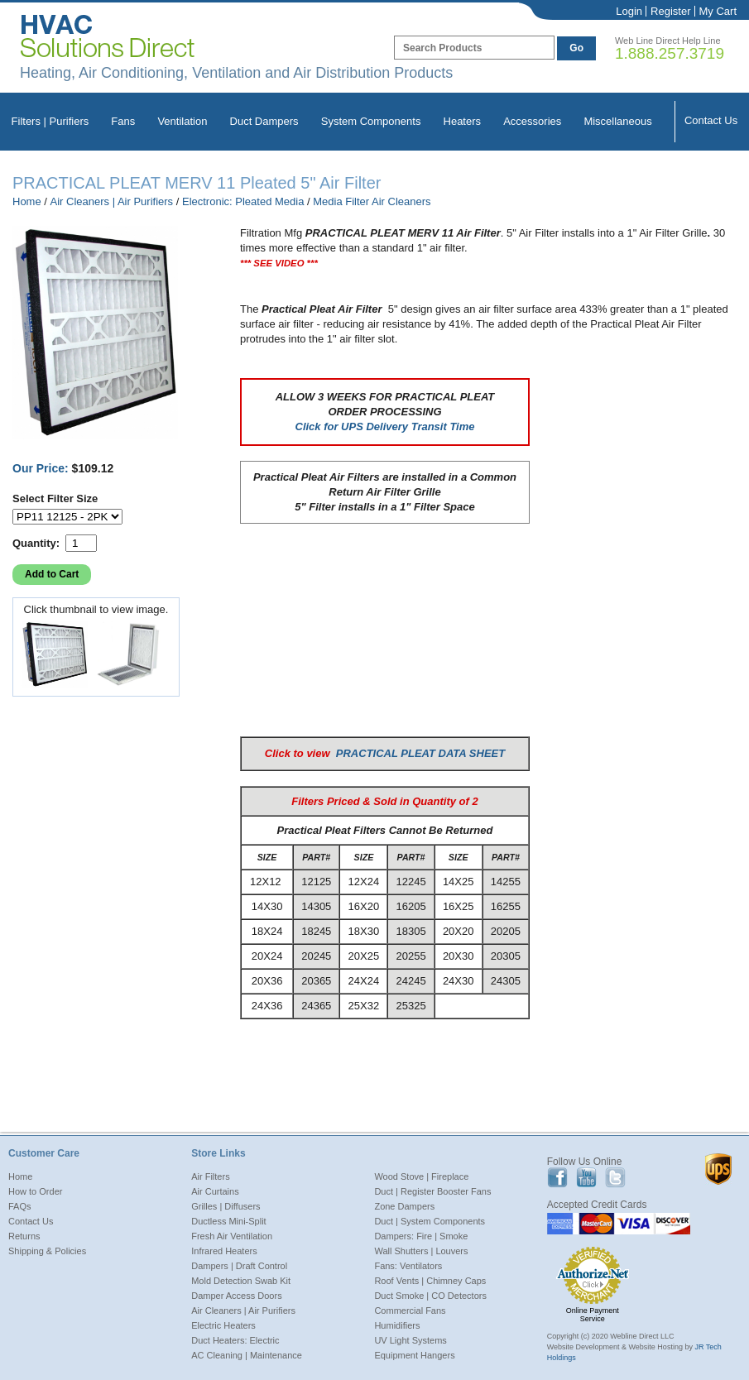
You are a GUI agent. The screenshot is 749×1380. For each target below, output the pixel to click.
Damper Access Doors (236, 1296)
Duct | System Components (429, 1221)
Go (576, 48)
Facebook (557, 1177)
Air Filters (210, 1176)
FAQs (19, 1206)
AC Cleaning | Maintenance (246, 1355)
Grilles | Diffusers (225, 1206)
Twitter (615, 1177)
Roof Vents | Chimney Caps (430, 1281)
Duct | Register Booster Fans (432, 1191)
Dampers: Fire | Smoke (421, 1236)
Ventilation (182, 121)
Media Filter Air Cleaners (371, 201)
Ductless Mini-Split (228, 1221)
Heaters (463, 121)
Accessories (532, 121)
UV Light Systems (410, 1340)
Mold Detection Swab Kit (240, 1281)
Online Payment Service (592, 1314)
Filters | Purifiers (50, 121)
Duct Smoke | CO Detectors (430, 1296)
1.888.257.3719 (669, 53)
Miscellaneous (617, 121)
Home (26, 201)
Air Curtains (214, 1191)
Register (670, 11)
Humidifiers (397, 1325)
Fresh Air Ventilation (231, 1236)
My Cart (718, 11)
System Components (371, 121)
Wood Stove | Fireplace (421, 1176)
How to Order (35, 1191)
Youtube (586, 1177)
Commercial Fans (409, 1310)
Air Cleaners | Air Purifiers (112, 201)
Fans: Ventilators (408, 1266)
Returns (24, 1236)
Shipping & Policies (47, 1251)
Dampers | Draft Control (239, 1266)
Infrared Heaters (224, 1251)
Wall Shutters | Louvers (421, 1251)
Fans (123, 121)
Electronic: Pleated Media (243, 201)
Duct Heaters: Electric (235, 1340)
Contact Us (710, 120)
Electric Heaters (223, 1325)
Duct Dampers (264, 121)
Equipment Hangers (414, 1355)
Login (629, 11)
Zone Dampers (404, 1206)
